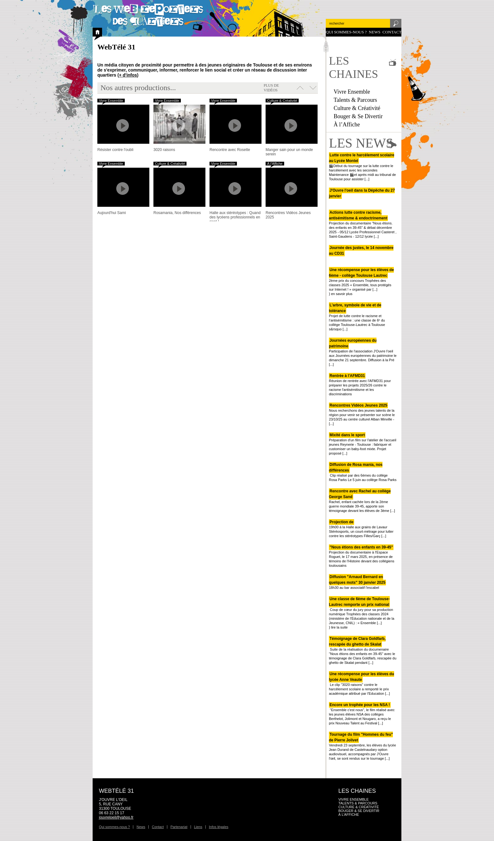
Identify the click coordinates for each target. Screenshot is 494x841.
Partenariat (178, 827)
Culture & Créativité (357, 108)
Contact (391, 32)
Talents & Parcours (355, 100)
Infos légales (218, 827)
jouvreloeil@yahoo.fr (116, 817)
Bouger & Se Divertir (358, 116)
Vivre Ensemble (352, 92)
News (375, 32)
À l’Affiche (347, 124)
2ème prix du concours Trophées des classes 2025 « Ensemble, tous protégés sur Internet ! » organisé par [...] (361, 279)
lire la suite (339, 627)
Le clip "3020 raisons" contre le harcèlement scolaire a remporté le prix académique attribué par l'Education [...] (361, 683)
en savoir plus (342, 294)
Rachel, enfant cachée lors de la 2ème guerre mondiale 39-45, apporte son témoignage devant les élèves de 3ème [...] (362, 501)
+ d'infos (128, 75)
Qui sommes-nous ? (346, 32)
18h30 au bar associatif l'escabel (357, 582)
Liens (198, 827)
